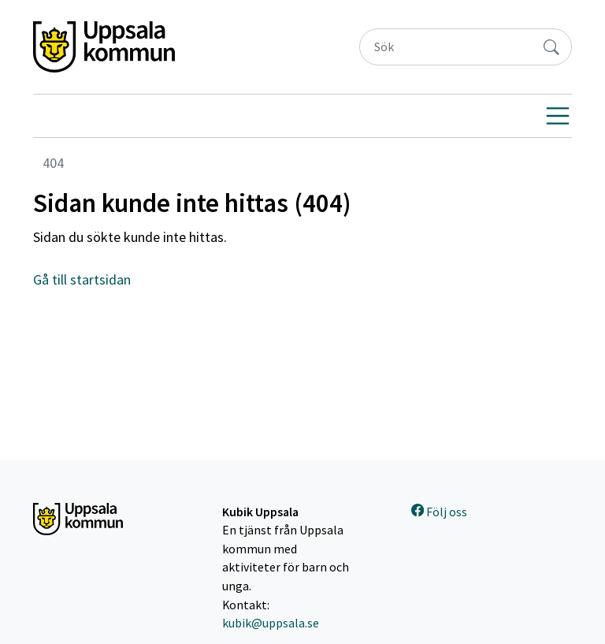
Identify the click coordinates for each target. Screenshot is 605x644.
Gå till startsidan (82, 279)
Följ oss (439, 511)
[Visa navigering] (558, 116)
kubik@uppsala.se (270, 623)
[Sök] (446, 47)
